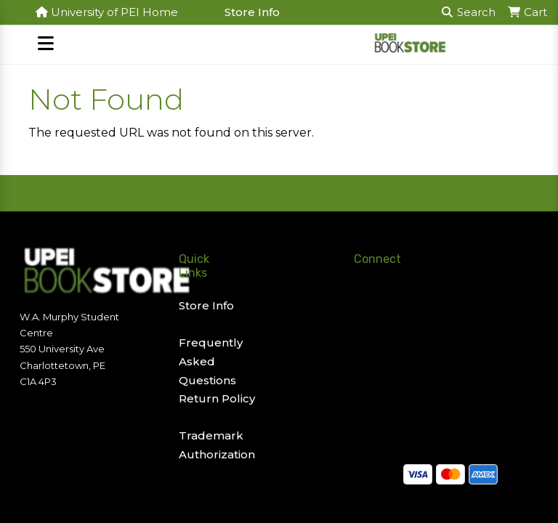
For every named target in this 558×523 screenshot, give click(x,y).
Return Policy (217, 398)
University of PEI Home (107, 12)
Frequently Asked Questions (211, 361)
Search (468, 12)
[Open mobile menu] (45, 44)
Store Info (252, 12)
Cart (527, 12)
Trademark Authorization (217, 445)
